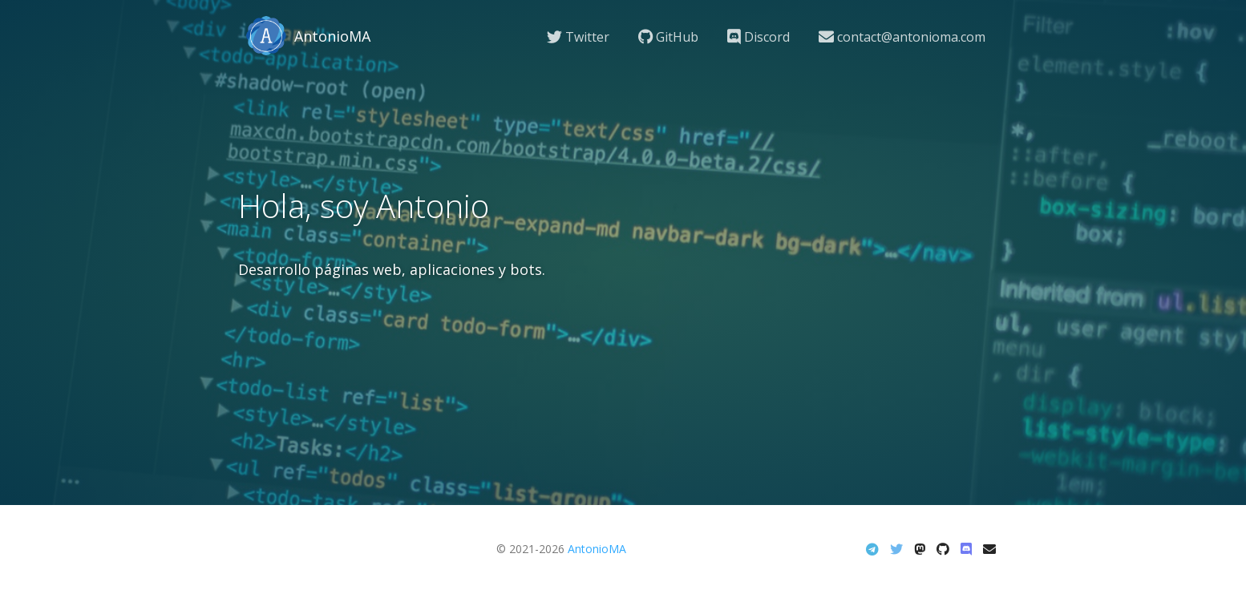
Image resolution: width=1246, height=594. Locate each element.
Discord (758, 37)
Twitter (578, 37)
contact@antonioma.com (902, 37)
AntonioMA (597, 548)
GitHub (668, 37)
